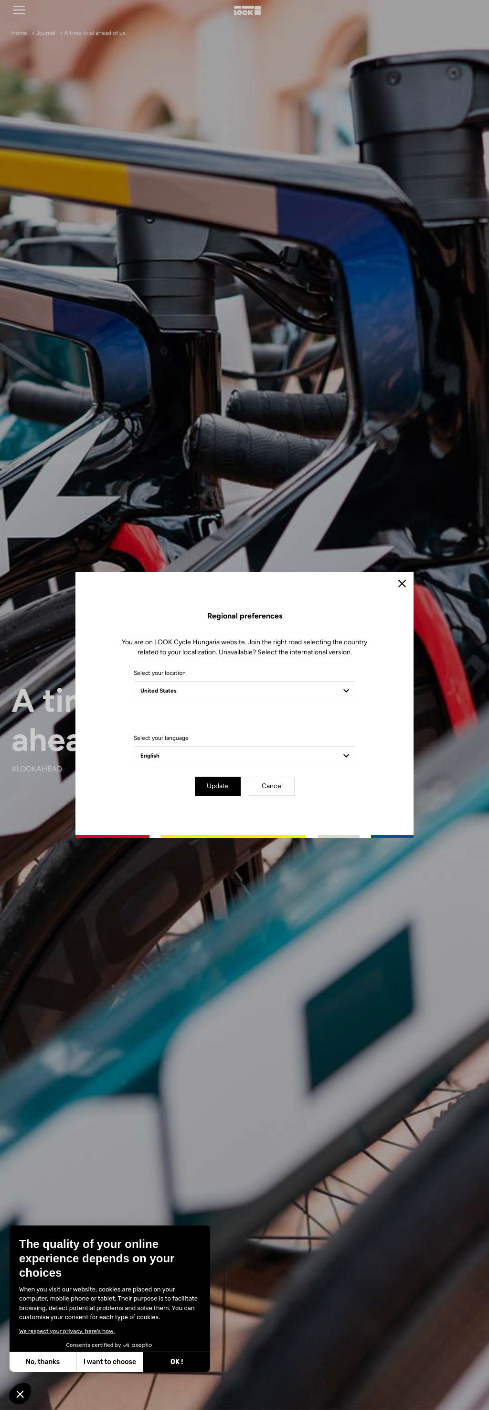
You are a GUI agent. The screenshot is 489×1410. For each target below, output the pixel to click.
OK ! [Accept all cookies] (176, 1362)
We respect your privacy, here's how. (66, 1331)
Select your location (160, 673)
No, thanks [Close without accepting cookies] (42, 1362)
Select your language (161, 738)
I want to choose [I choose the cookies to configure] (109, 1362)
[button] (20, 1393)
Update (218, 786)
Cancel (272, 786)
